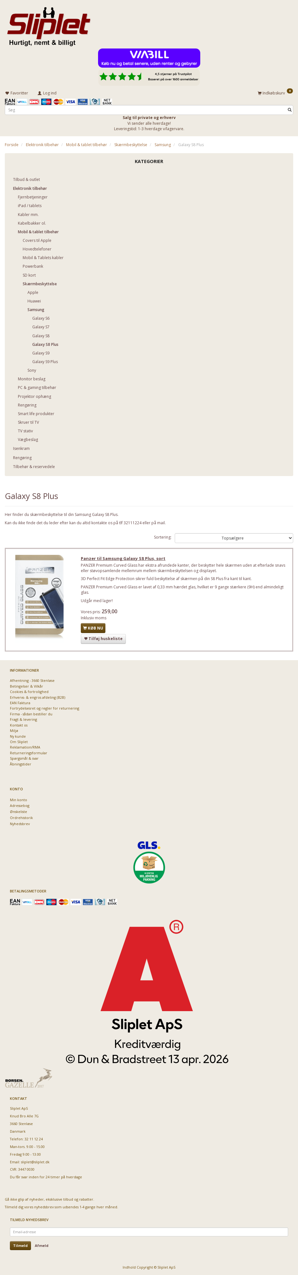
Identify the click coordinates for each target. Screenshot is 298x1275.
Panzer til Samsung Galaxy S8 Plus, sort (124, 559)
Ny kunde (18, 736)
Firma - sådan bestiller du (31, 714)
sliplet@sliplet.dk (35, 1161)
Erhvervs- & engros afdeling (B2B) (37, 697)
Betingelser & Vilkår (26, 686)
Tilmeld (20, 1245)
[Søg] (290, 109)
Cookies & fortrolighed (29, 691)
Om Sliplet (19, 741)
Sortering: (163, 537)
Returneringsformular (28, 752)
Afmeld (42, 1245)
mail (161, 522)
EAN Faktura (20, 702)
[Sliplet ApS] (49, 24)
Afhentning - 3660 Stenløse (32, 680)
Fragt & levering (23, 719)
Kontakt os (18, 725)
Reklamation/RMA (25, 747)
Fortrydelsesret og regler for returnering (44, 708)
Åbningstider (20, 764)
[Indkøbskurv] (275, 92)
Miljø (14, 730)
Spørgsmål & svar (24, 758)
